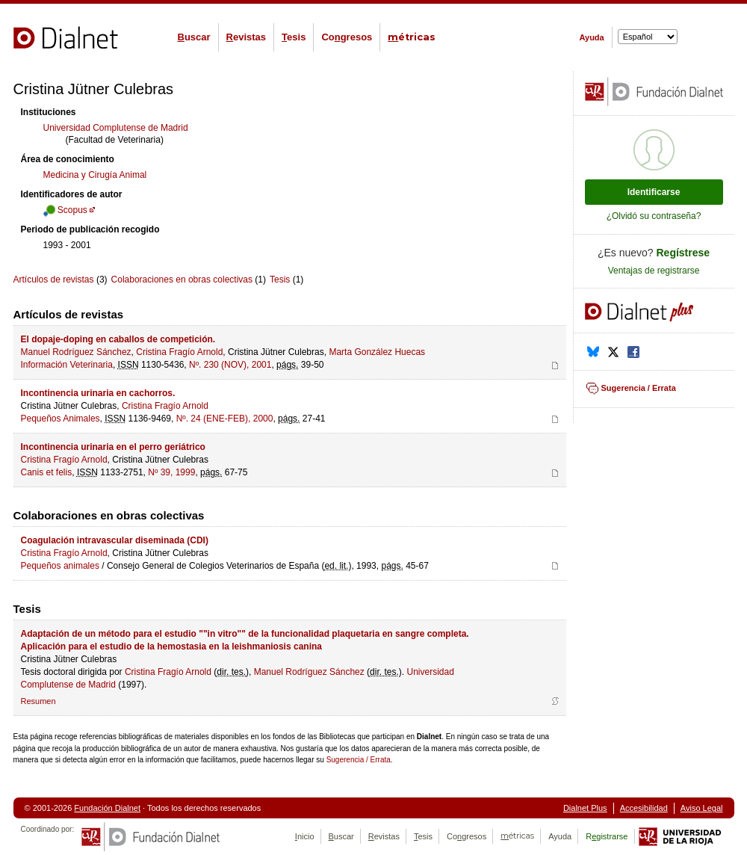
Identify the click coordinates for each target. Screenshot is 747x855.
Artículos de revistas (53, 279)
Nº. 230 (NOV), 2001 (230, 364)
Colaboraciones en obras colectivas (181, 279)
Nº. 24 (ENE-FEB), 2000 (224, 418)
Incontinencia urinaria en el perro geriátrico (113, 447)
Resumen (38, 701)
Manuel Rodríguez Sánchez (76, 352)
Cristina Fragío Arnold (179, 352)
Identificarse (654, 192)
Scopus (65, 210)
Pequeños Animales (60, 418)
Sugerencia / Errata (358, 760)
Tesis (280, 279)
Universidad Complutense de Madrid (115, 128)
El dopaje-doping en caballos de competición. (118, 339)
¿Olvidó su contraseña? (654, 216)
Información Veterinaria (67, 364)
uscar (194, 37)
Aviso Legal (702, 807)
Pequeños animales (60, 566)
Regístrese (683, 253)
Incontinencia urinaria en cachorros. (98, 393)
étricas (412, 37)
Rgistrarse (606, 836)
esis (294, 37)
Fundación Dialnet (107, 807)
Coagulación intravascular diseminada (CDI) (114, 540)
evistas (246, 37)
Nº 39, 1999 (171, 472)
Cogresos (346, 37)
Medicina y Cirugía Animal (95, 175)
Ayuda (592, 37)
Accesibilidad (644, 807)
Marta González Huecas (377, 352)
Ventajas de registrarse (654, 270)
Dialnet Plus (585, 807)
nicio (304, 836)
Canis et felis (46, 472)
